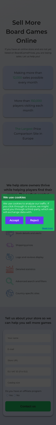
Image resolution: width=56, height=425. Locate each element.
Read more (47, 228)
